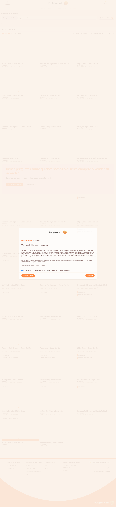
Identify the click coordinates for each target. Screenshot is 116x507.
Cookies (65, 474)
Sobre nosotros (30, 469)
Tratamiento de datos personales (69, 470)
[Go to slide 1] (18, 64)
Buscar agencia (62, 8)
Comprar (51, 8)
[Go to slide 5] (97, 222)
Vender (42, 8)
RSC (27, 479)
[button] (105, 3)
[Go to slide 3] (20, 222)
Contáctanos (10, 472)
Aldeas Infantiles (30, 472)
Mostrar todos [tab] (7, 38)
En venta (73, 8)
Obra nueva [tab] (18, 38)
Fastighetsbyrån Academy (33, 476)
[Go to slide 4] (21, 222)
